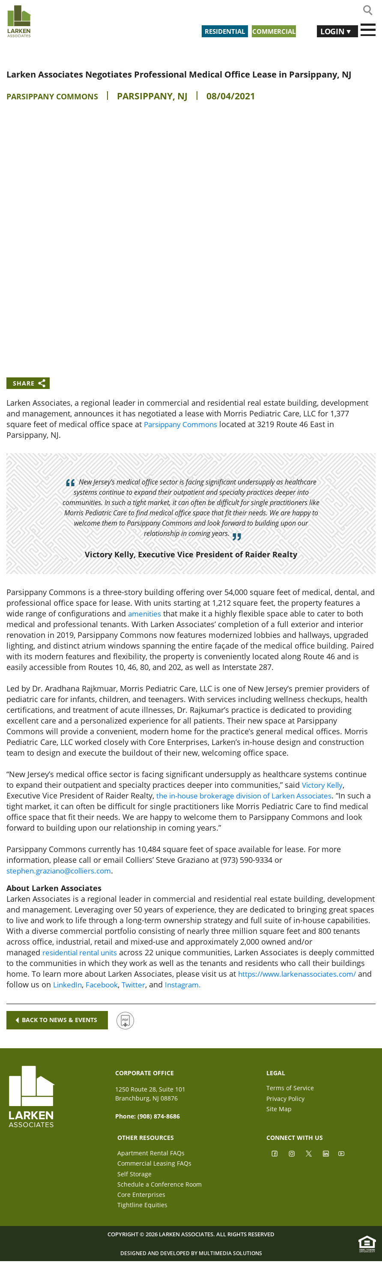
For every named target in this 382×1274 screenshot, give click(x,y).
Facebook (259, 984)
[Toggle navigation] (368, 30)
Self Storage (134, 1177)
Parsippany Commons (60, 96)
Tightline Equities (142, 1213)
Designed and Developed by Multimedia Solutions (191, 1264)
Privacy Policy (285, 1100)
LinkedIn (223, 984)
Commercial (272, 30)
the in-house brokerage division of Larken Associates (251, 795)
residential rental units (83, 952)
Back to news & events (58, 1020)
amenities (146, 613)
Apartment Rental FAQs (151, 1153)
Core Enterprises (141, 1201)
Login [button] (329, 30)
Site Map (279, 1112)
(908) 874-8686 (158, 1116)
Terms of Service (290, 1088)
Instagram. (344, 984)
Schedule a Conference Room (159, 1189)
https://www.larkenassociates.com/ (79, 984)
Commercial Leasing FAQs (154, 1165)
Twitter (292, 984)
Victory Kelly (324, 785)
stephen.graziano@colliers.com (62, 870)
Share (24, 383)
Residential (212, 30)
